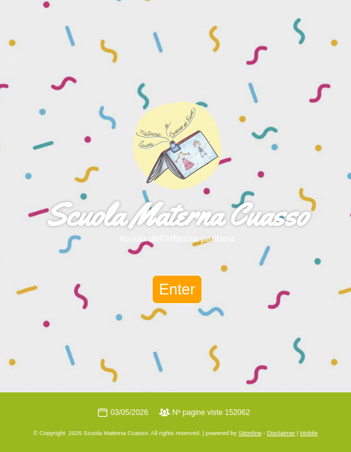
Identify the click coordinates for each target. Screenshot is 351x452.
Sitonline (250, 432)
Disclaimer (281, 432)
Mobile (309, 432)
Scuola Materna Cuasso (177, 214)
